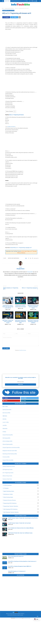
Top (37, 616)
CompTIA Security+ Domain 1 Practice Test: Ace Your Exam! (20, 306)
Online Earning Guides (8, 497)
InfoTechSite (30, 271)
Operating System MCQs (7, 409)
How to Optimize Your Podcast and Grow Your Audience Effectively (20, 528)
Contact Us (22, 613)
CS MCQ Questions (7, 485)
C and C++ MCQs (6, 422)
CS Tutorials (6, 488)
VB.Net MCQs (5, 428)
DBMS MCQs (5, 416)
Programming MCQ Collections (8, 10)
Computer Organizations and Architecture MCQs (11, 447)
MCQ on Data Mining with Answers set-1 (16, 556)
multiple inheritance (11, 126)
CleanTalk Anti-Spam (22, 350)
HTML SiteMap (17, 613)
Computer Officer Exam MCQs (8, 460)
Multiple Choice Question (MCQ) (13, 258)
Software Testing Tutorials (7, 475)
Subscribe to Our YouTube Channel (13, 251)
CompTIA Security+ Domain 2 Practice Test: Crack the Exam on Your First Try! (8, 307)
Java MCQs (5, 425)
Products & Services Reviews (9, 500)
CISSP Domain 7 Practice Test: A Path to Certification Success (7, 321)
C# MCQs (4, 431)
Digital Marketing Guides (8, 491)
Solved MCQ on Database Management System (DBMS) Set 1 (19, 566)
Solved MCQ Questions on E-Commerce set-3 (16, 571)
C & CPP (4, 258)
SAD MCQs (4, 419)
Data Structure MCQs (6, 412)
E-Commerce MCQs (6, 457)
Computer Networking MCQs (8, 434)
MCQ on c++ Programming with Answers (16, 114)
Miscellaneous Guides (8, 494)
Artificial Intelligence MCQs (7, 441)
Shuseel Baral (20, 269)
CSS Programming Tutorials (7, 469)
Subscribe (20, 384)
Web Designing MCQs (6, 438)
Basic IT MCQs (5, 406)
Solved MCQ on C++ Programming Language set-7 (21, 247)
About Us (7, 613)
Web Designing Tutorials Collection (11, 512)
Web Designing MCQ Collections (10, 509)
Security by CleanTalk (18, 618)
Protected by (20, 350)
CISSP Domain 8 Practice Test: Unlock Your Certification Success (19, 0)
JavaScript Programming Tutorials (9, 466)
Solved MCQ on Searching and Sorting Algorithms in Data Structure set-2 (22, 561)
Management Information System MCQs (10, 450)
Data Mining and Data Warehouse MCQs (10, 453)
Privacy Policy (12, 613)
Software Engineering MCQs (8, 444)
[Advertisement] (21, 39)
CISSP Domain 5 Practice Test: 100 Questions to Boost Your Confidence (33, 321)
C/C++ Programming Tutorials (8, 472)
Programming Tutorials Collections (10, 506)
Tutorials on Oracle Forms (7, 479)
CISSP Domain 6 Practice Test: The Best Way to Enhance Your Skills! (20, 321)
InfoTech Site (14, 615)
